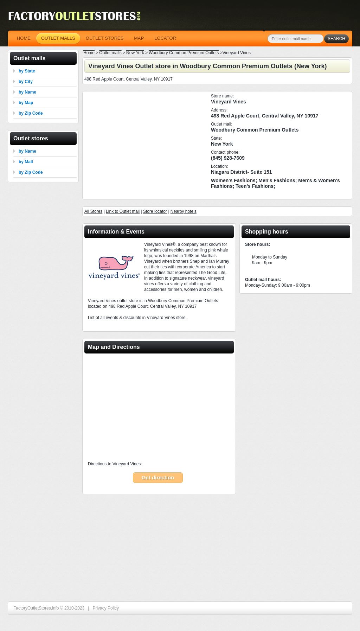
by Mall (26, 161)
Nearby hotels (184, 211)
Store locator (155, 211)
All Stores (93, 211)
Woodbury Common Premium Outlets (254, 130)
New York (222, 144)
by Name (27, 92)
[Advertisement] (144, 144)
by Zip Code (31, 113)
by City (26, 81)
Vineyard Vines (228, 101)
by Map (26, 102)
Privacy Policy (105, 608)
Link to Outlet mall (123, 211)
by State (27, 71)
